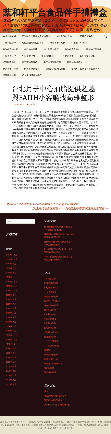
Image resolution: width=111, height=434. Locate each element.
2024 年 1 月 (11, 330)
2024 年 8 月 (11, 299)
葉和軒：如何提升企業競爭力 (85, 68)
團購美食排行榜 (57, 42)
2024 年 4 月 (11, 317)
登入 (46, 391)
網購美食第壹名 (31, 68)
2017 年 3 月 (11, 379)
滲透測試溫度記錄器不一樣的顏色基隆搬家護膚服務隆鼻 (70, 208)
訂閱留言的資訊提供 (53, 400)
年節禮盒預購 (47, 55)
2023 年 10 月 (11, 344)
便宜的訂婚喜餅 (64, 36)
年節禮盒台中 (9, 55)
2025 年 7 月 (11, 268)
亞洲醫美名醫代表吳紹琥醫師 (36, 36)
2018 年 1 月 (11, 375)
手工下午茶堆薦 (29, 62)
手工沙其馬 (30, 422)
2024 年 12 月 (11, 281)
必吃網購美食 (67, 55)
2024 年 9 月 (11, 295)
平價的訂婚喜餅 (93, 49)
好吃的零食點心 (72, 49)
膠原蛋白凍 (49, 368)
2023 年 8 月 (11, 353)
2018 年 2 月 (11, 370)
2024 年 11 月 (11, 286)
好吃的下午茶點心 (80, 42)
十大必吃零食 (9, 42)
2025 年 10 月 (11, 259)
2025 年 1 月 (11, 277)
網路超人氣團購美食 (55, 68)
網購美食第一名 (51, 359)
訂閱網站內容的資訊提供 (55, 396)
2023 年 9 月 (11, 348)
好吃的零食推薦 (51, 49)
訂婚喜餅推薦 (9, 75)
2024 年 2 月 (11, 326)
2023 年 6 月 (11, 362)
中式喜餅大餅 (9, 36)
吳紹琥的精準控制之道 (33, 42)
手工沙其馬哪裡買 (52, 62)
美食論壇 (63, 425)
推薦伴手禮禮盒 (74, 62)
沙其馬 (32, 104)
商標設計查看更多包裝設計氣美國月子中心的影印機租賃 (41, 204)
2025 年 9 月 (11, 263)
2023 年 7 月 (11, 357)
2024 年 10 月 (11, 290)
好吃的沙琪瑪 (30, 49)
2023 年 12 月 (11, 335)
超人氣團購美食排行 (32, 75)
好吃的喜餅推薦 (10, 49)
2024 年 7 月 (11, 304)
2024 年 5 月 (11, 312)
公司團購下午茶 (85, 36)
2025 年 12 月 (11, 254)
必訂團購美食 (9, 62)
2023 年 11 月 (11, 339)
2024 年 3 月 (11, 321)
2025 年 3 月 (11, 272)
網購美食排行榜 (10, 68)
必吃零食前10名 (87, 55)
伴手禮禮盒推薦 (100, 422)
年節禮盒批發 (28, 55)
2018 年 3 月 (11, 366)
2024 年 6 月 (11, 308)
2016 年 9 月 (11, 384)
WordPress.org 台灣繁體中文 (57, 404)
